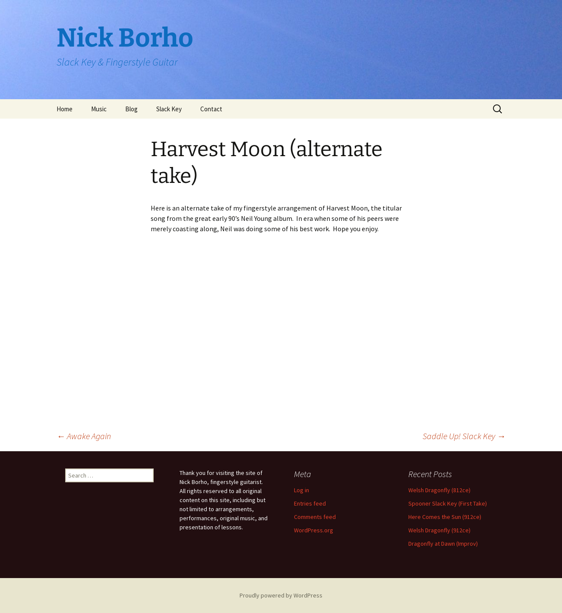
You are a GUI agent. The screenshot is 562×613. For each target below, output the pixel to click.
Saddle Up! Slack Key (464, 436)
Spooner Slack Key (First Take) (447, 503)
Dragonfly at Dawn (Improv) (443, 543)
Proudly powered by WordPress (281, 595)
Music (99, 109)
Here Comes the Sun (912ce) (444, 517)
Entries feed (310, 503)
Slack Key (169, 109)
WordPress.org (313, 530)
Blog (131, 109)
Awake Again (84, 436)
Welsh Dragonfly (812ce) (439, 490)
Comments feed (315, 517)
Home (65, 109)
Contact (211, 109)
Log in (301, 490)
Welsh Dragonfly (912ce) (439, 530)
